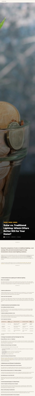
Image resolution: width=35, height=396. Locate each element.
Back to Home (3, 1)
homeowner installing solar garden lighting (7, 359)
